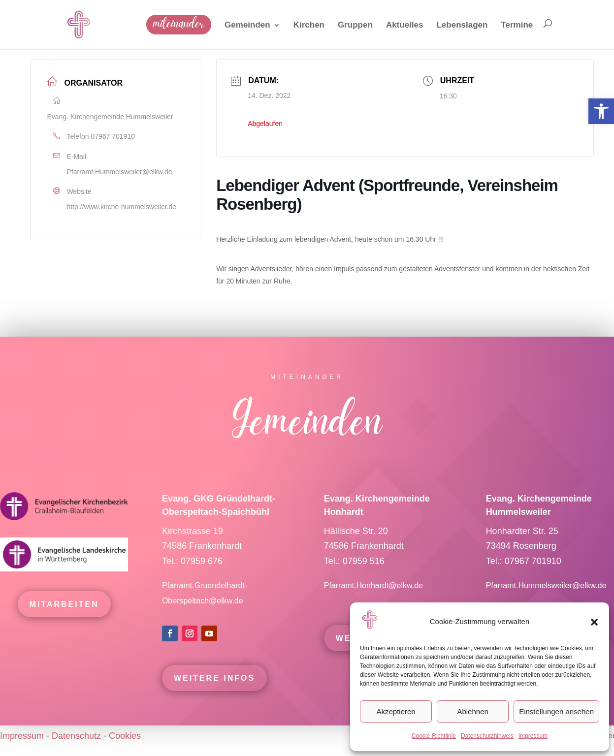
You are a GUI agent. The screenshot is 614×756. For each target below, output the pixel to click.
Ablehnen (472, 711)
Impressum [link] (533, 735)
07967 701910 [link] (113, 136)
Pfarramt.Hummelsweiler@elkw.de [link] (119, 172)
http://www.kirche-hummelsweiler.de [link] (122, 207)
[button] (594, 622)
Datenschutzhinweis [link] (487, 735)
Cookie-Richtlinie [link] (434, 735)
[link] (601, 111)
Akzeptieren (395, 711)
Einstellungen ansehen (556, 711)
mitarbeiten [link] (64, 610)
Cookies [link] (125, 736)
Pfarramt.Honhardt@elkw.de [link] (374, 592)
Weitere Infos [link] (214, 684)
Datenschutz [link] (76, 736)
